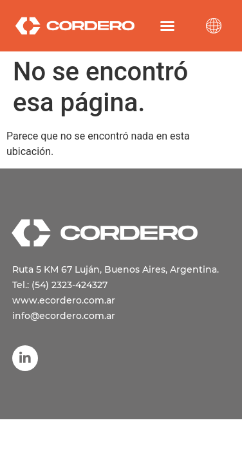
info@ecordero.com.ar (63, 316)
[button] (167, 25)
